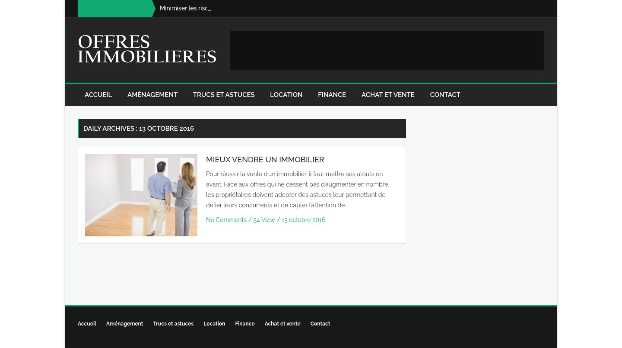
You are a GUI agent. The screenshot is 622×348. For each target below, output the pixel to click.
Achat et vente (388, 95)
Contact (445, 95)
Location (286, 95)
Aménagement (152, 95)
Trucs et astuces (224, 95)
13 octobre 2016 (303, 219)
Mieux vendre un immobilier (265, 159)
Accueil (98, 95)
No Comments (227, 219)
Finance (332, 95)
